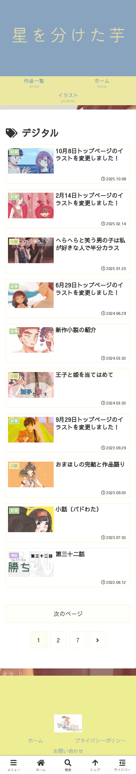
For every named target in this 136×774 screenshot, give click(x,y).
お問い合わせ (68, 750)
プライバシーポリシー (100, 740)
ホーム (35, 740)
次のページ (68, 613)
